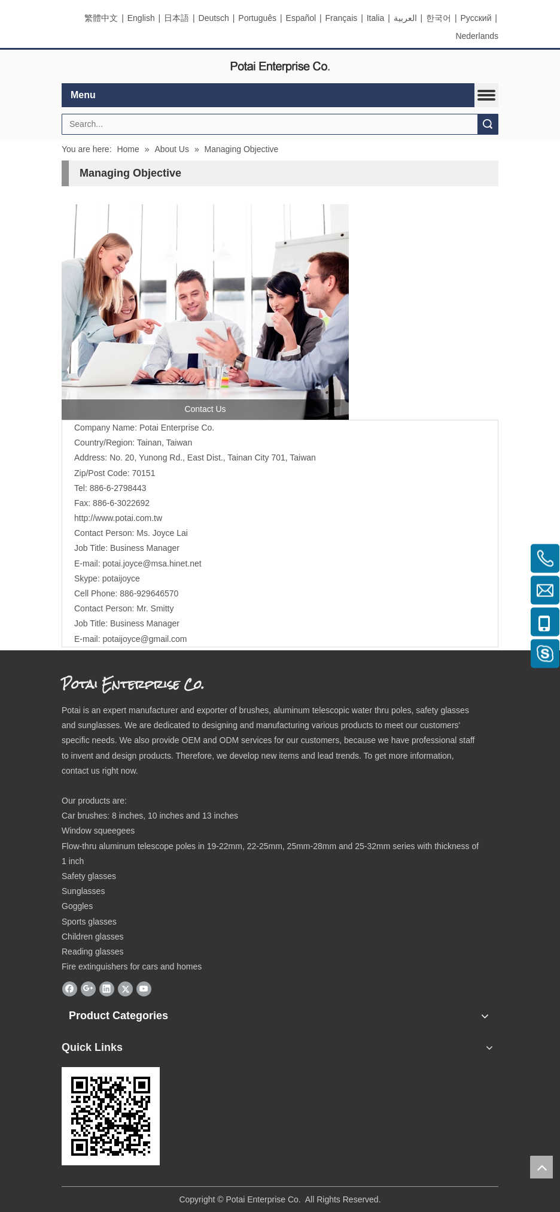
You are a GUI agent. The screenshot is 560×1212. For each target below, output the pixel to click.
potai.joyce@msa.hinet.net (151, 563)
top (541, 1167)
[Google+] (88, 988)
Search (487, 124)
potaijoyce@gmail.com (144, 639)
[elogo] (280, 66)
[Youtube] (143, 988)
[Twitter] (125, 988)
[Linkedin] (106, 988)
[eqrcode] (111, 1116)
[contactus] (205, 312)
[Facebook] (69, 988)
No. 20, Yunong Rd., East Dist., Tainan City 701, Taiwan (212, 457)
